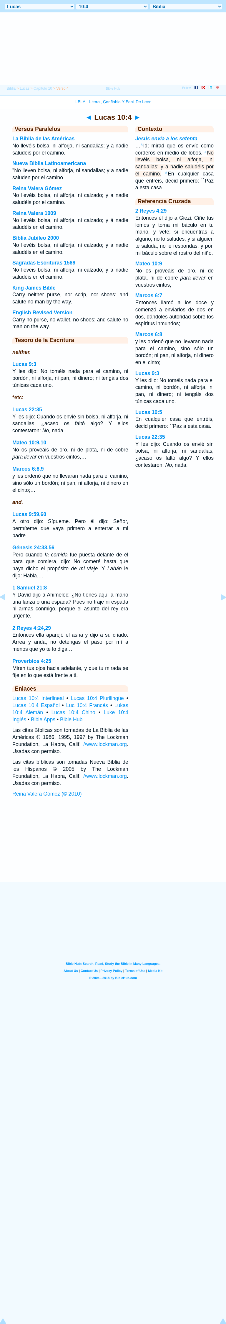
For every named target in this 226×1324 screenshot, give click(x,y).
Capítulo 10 (43, 88)
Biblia (11, 88)
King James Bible (34, 288)
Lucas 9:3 (24, 364)
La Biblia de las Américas (43, 139)
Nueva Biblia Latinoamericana (49, 163)
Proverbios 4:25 (31, 661)
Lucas (24, 88)
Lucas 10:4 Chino (73, 712)
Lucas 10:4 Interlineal (38, 698)
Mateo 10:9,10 (29, 443)
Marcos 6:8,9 (28, 469)
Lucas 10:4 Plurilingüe (97, 698)
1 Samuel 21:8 (29, 588)
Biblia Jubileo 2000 (35, 238)
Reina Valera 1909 (34, 213)
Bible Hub (71, 719)
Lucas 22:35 (27, 410)
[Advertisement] (113, 845)
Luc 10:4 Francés (87, 705)
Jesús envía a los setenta (166, 139)
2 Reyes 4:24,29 (31, 628)
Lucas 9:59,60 (29, 514)
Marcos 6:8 (148, 334)
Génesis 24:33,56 (33, 548)
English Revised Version (42, 313)
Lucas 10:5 (148, 412)
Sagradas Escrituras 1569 (43, 263)
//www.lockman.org (105, 744)
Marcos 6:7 (148, 295)
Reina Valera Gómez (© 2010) (47, 794)
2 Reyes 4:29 (151, 211)
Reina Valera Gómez (37, 188)
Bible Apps (43, 719)
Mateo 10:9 (148, 264)
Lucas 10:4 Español (36, 705)
